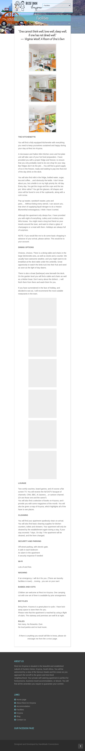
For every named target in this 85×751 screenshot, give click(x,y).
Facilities (20, 710)
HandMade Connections (48, 744)
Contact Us (21, 720)
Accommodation (23, 706)
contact (49, 639)
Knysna (20, 713)
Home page (21, 699)
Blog (18, 716)
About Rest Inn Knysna (26, 703)
